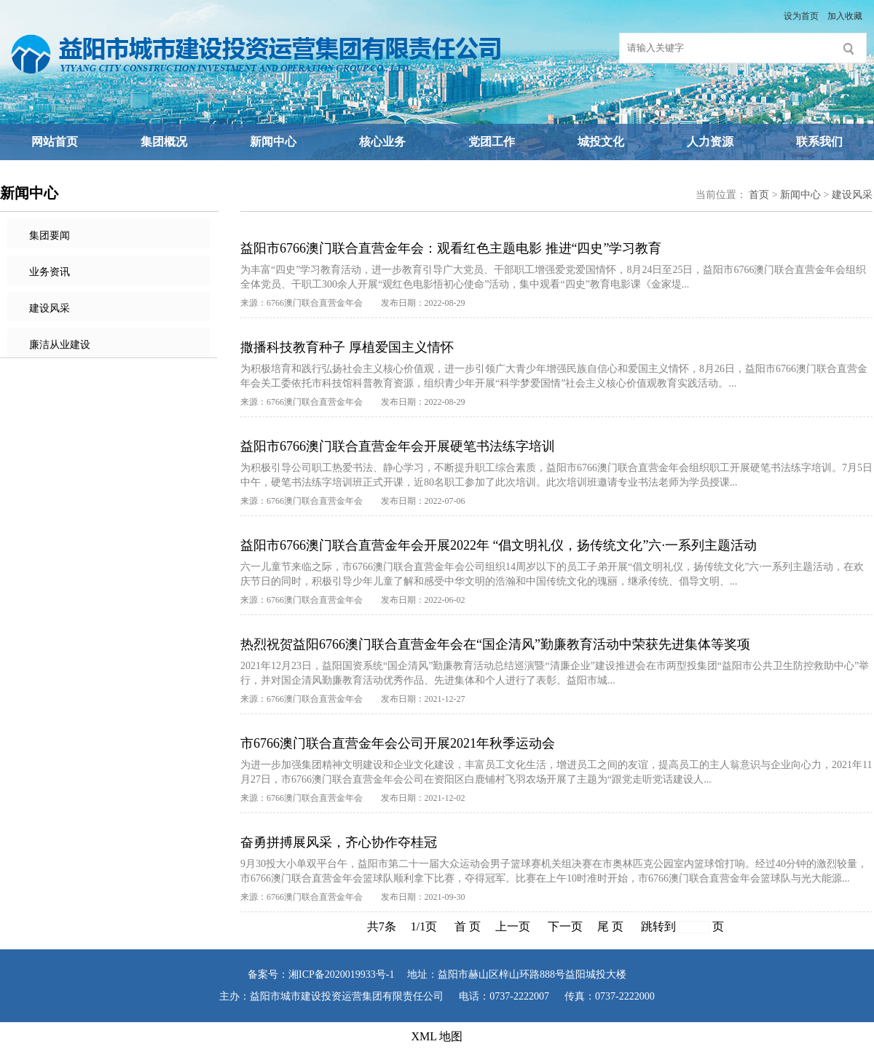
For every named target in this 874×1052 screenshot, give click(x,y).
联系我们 (819, 141)
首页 (759, 194)
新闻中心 (273, 141)
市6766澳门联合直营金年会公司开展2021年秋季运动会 (397, 743)
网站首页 (54, 141)
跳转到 (658, 926)
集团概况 (164, 141)
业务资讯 (49, 271)
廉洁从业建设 (59, 344)
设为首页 (801, 16)
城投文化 (601, 141)
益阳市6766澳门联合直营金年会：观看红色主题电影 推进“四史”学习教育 (450, 248)
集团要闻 (49, 235)
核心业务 (382, 141)
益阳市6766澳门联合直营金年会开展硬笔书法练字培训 (397, 446)
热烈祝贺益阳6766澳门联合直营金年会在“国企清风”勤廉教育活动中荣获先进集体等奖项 (495, 644)
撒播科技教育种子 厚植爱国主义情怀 (347, 347)
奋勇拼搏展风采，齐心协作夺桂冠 (338, 842)
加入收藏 (844, 16)
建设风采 (49, 308)
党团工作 (491, 141)
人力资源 (710, 141)
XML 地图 (437, 1036)
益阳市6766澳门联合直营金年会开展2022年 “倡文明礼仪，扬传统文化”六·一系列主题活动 (498, 545)
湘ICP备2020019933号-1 (341, 974)
